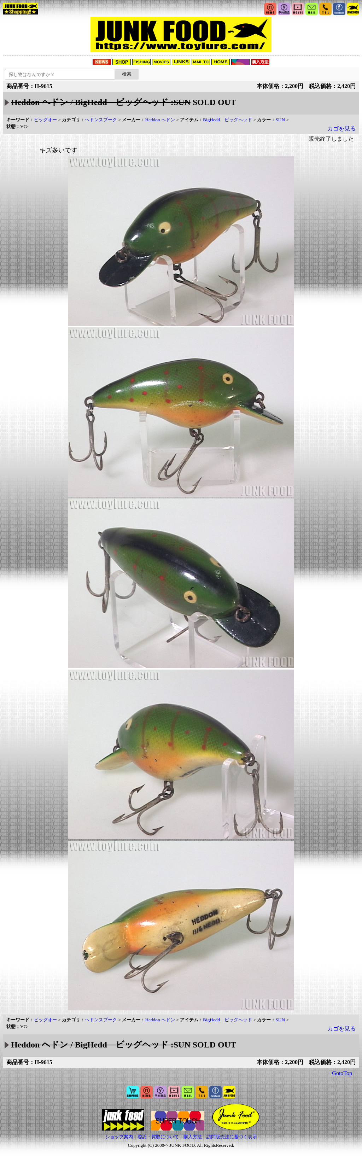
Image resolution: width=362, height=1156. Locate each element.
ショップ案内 (119, 1136)
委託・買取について (158, 1136)
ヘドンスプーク (101, 119)
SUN (280, 119)
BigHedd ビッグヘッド (227, 119)
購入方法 (192, 1136)
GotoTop (342, 1073)
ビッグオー (45, 119)
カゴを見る (341, 128)
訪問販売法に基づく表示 (231, 1136)
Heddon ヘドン (160, 119)
